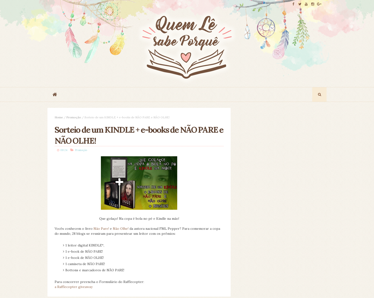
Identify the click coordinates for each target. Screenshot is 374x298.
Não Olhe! (121, 228)
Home (59, 117)
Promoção (73, 117)
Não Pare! (101, 228)
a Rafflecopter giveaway (74, 287)
